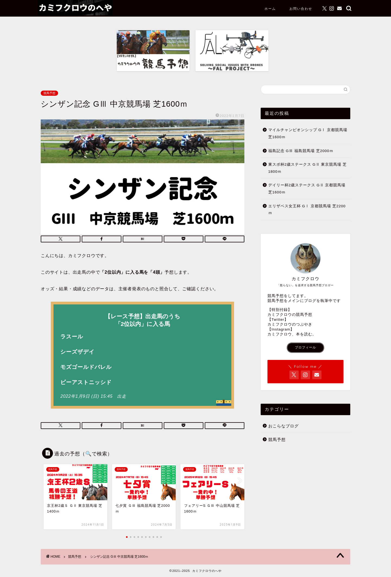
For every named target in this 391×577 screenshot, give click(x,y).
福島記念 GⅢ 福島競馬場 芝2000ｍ (300, 151)
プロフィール (305, 347)
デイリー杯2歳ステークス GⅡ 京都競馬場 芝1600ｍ (307, 188)
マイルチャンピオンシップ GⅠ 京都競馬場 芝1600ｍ (307, 133)
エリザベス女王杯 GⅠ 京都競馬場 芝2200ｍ (307, 209)
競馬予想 (49, 93)
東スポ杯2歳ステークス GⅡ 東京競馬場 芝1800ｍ (307, 168)
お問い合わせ (300, 9)
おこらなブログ (283, 426)
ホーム (270, 9)
